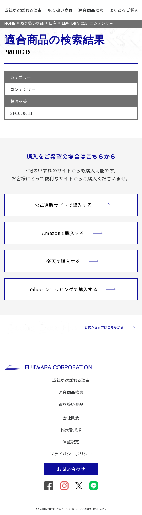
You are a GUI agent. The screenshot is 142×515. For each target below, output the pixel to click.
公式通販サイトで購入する (72, 204)
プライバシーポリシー (71, 454)
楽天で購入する (72, 260)
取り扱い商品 (60, 10)
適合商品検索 (90, 10)
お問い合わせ (71, 468)
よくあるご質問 (124, 10)
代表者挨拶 (71, 429)
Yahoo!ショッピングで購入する (72, 289)
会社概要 (71, 417)
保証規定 (71, 441)
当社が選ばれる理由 (23, 10)
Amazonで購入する (72, 232)
